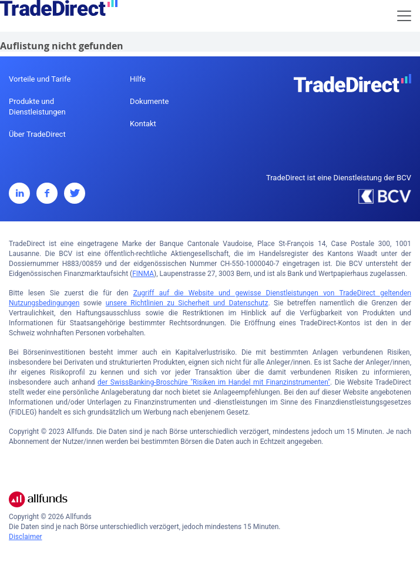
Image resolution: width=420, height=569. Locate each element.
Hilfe (138, 79)
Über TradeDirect (37, 134)
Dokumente (149, 101)
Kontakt (143, 123)
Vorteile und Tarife (39, 79)
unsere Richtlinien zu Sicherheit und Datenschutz (187, 303)
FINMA (143, 274)
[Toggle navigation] (404, 16)
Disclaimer (25, 537)
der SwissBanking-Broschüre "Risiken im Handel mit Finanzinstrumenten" (214, 382)
